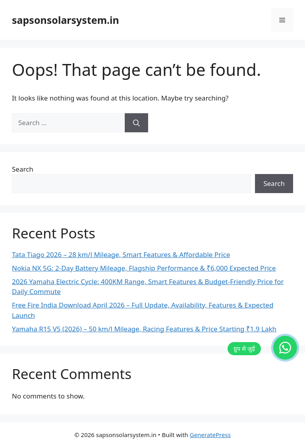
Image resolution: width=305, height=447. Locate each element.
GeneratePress (210, 435)
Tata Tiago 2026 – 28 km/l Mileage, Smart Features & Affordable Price (121, 254)
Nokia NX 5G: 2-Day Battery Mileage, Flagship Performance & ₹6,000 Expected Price (144, 268)
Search (22, 169)
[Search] (136, 122)
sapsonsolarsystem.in (65, 20)
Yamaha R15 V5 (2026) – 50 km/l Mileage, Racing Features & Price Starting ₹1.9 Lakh (144, 328)
